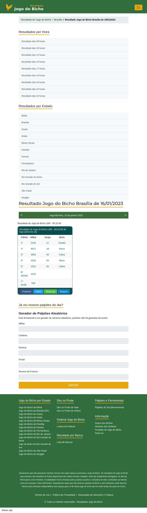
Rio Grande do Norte (31, 177)
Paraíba (25, 149)
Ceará (24, 129)
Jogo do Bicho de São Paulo (33, 450)
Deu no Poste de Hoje (68, 407)
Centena (23, 335)
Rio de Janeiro (28, 170)
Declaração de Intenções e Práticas (95, 495)
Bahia (24, 115)
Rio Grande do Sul (30, 184)
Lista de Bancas (65, 442)
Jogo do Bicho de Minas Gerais (34, 420)
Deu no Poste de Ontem (69, 410)
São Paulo (26, 190)
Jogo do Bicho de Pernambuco (34, 430)
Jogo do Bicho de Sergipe (31, 454)
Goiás (24, 136)
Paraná (25, 156)
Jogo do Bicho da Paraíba (31, 424)
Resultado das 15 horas (33, 62)
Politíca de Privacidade (64, 495)
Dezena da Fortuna (28, 371)
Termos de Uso (42, 495)
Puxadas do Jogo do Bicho (108, 430)
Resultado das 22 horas (33, 89)
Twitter (38, 291)
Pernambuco (27, 163)
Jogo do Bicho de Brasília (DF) (34, 410)
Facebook (26, 291)
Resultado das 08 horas (33, 41)
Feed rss (99, 433)
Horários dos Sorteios (105, 426)
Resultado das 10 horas (33, 48)
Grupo (22, 359)
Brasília (25, 122)
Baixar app (7, 510)
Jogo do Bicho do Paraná (31, 427)
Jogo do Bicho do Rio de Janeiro (35, 434)
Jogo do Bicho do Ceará (31, 414)
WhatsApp (50, 291)
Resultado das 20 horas (33, 82)
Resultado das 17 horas (33, 68)
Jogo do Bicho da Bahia (30, 407)
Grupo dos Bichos (104, 423)
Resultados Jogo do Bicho (90, 502)
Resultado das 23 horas (33, 96)
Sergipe (25, 197)
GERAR (73, 385)
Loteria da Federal (66, 426)
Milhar (22, 323)
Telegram (64, 291)
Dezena (22, 347)
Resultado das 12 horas (33, 55)
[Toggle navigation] (138, 7)
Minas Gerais (27, 143)
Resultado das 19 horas (33, 75)
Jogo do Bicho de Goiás (30, 417)
